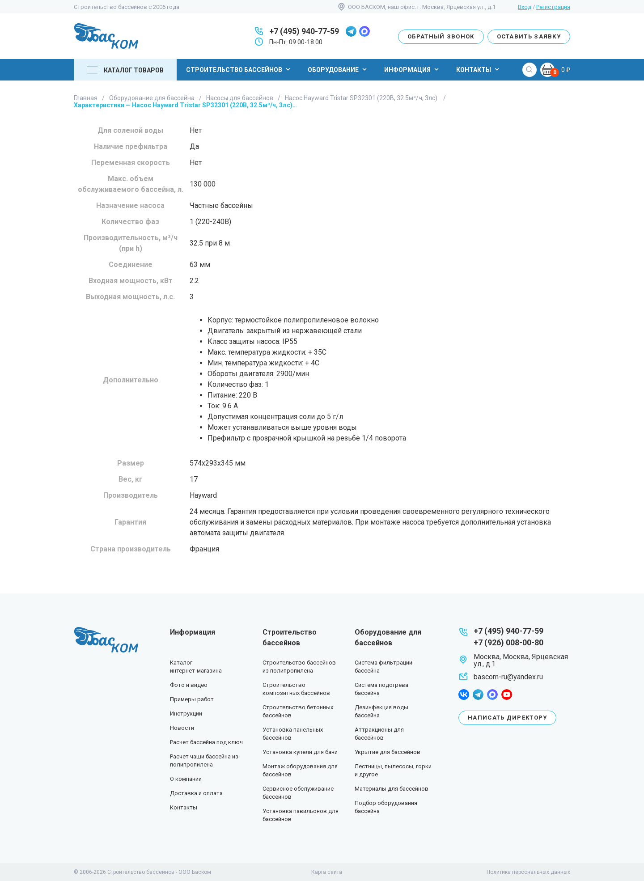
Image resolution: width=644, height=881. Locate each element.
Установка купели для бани (300, 752)
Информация (412, 69)
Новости (182, 727)
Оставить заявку (529, 36)
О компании (186, 778)
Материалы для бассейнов (391, 788)
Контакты (478, 69)
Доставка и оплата (196, 793)
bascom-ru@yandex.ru (508, 677)
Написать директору (507, 717)
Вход (524, 7)
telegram (351, 31)
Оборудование (338, 69)
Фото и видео (189, 685)
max (364, 31)
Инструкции (186, 713)
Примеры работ (192, 699)
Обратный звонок (441, 36)
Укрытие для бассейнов (387, 752)
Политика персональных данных (528, 872)
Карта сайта (326, 872)
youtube (506, 694)
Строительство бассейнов (239, 69)
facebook (463, 694)
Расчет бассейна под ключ (206, 742)
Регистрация (553, 7)
